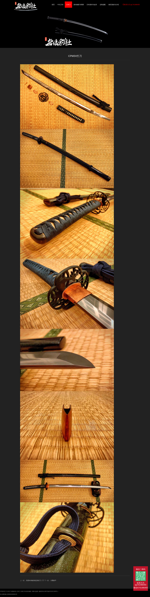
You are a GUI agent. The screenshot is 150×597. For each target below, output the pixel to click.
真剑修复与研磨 (79, 4)
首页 (53, 4)
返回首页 (15, 46)
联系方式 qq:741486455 (131, 4)
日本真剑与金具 (92, 4)
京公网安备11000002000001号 (8, 594)
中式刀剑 (60, 4)
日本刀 (68, 4)
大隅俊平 (53, 580)
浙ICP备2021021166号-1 (51, 591)
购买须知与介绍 (114, 4)
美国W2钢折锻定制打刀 (33, 580)
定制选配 (103, 4)
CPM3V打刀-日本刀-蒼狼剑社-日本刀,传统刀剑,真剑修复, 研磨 (26, 7)
